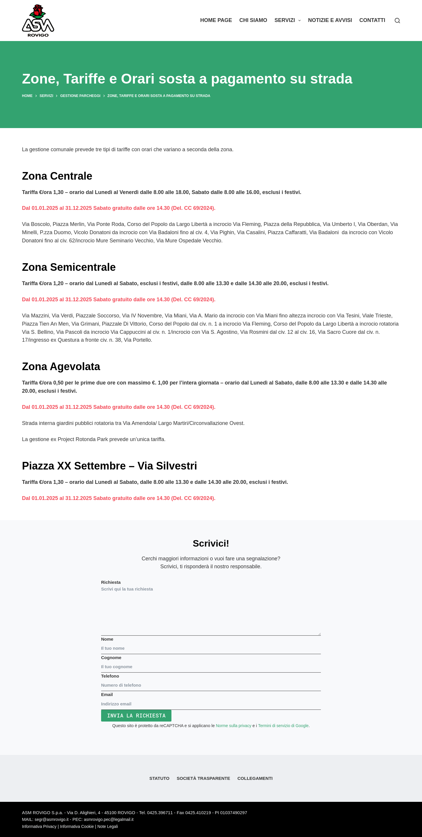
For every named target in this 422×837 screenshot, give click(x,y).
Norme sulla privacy (232, 725)
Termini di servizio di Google (284, 725)
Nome (211, 644)
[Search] (397, 20)
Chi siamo (253, 20)
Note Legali (114, 826)
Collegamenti (255, 778)
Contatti (372, 20)
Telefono (211, 680)
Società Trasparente (203, 778)
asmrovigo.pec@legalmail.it (114, 819)
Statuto (159, 778)
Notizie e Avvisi (330, 20)
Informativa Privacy (40, 826)
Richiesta (211, 608)
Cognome (211, 662)
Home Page (216, 20)
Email (211, 699)
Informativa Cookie (81, 826)
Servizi (289, 20)
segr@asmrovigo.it (53, 819)
